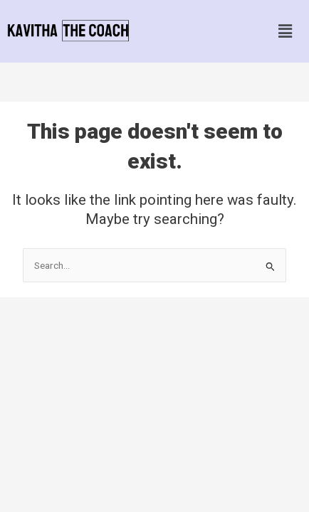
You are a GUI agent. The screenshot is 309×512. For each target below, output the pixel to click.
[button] (285, 31)
